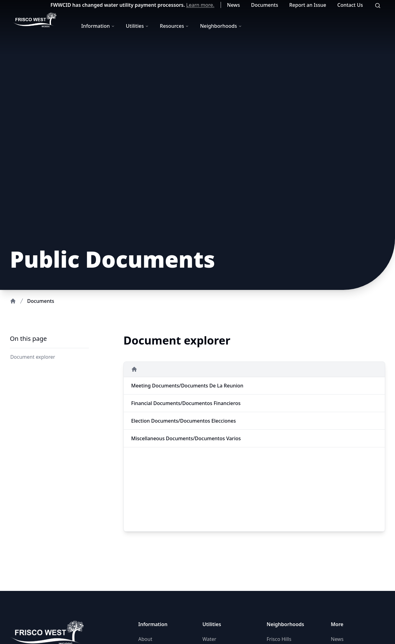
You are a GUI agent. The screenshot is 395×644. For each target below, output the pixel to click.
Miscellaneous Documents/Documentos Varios (186, 438)
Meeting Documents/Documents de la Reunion (187, 385)
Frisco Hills (279, 639)
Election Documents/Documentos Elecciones (183, 420)
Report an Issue (307, 5)
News (233, 5)
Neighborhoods (221, 26)
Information (98, 26)
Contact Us (350, 5)
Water (209, 639)
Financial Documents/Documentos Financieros (186, 403)
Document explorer (32, 356)
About (145, 639)
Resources (174, 26)
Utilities (137, 26)
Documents (264, 5)
